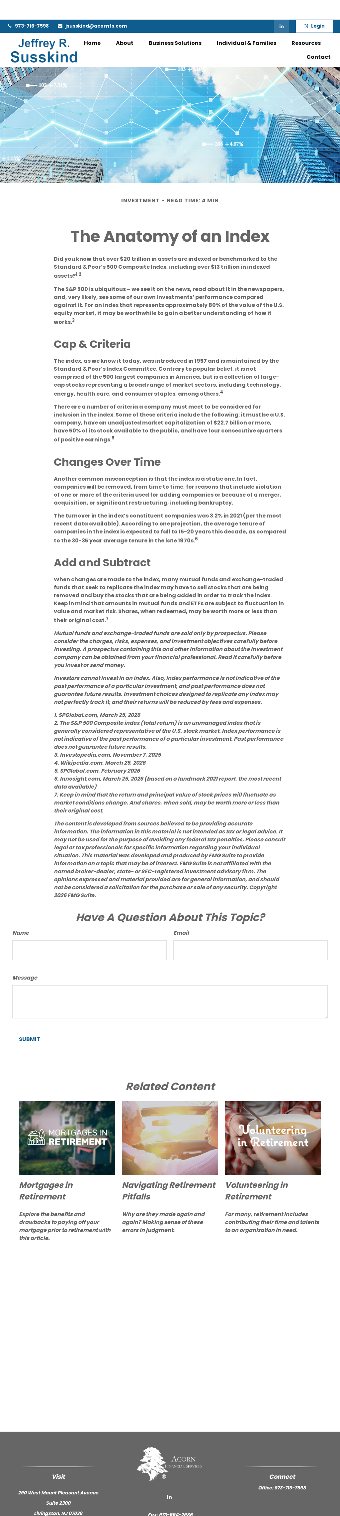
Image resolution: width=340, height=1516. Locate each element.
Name (20, 913)
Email (181, 913)
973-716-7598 (28, 6)
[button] (92, 23)
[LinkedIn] (281, 6)
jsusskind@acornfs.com (92, 6)
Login (314, 6)
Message (24, 958)
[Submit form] (29, 1020)
